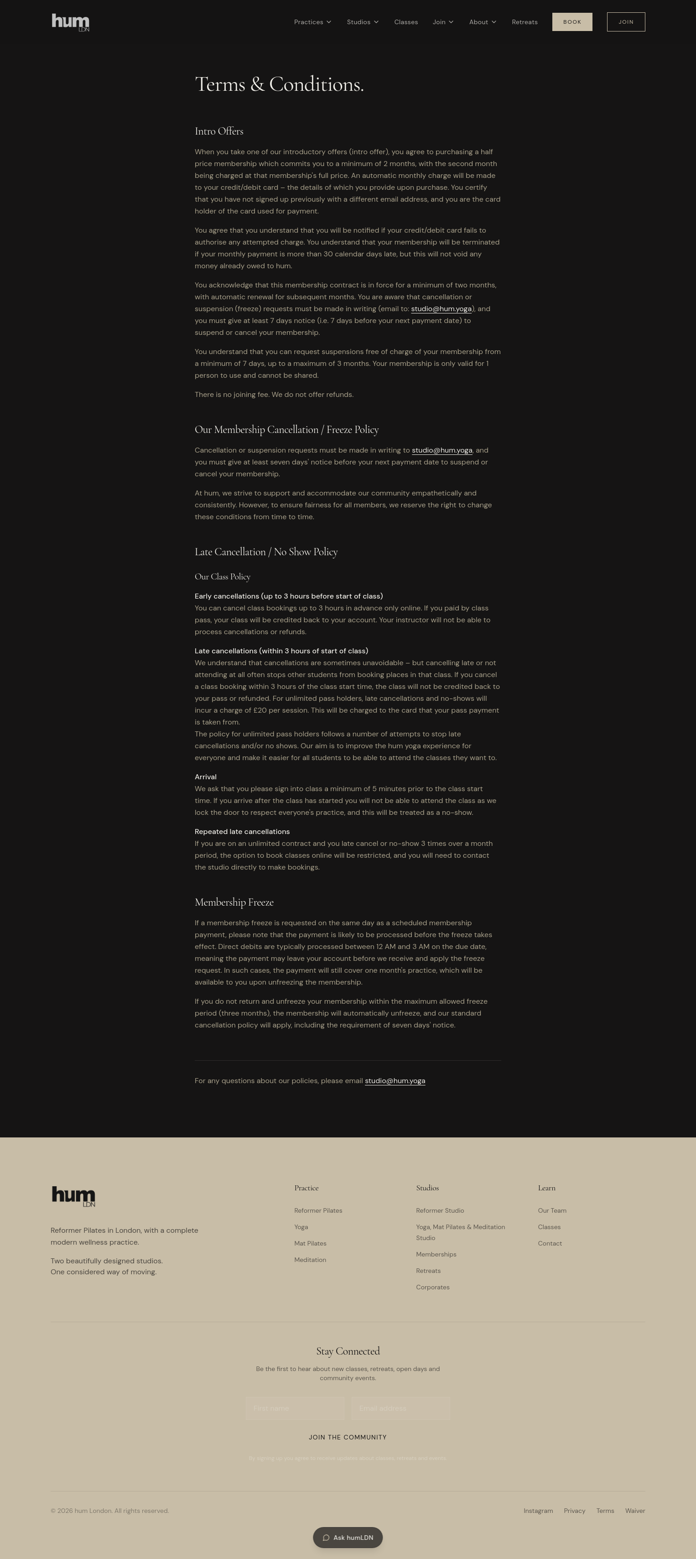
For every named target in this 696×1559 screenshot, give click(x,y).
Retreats (525, 22)
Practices (313, 22)
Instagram (538, 1511)
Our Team (552, 1210)
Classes (406, 22)
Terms (605, 1511)
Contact (550, 1243)
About (483, 22)
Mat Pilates (310, 1243)
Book (572, 22)
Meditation (310, 1260)
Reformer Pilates (318, 1210)
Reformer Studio (440, 1210)
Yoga (301, 1227)
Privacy (575, 1511)
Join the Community (348, 1437)
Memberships (436, 1254)
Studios (363, 22)
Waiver (635, 1511)
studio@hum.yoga (441, 308)
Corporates (433, 1287)
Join (444, 22)
